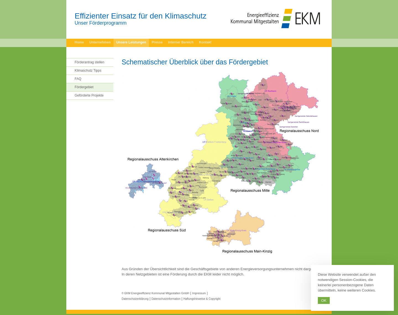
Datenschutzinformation (165, 298)
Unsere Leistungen (131, 42)
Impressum (199, 293)
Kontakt (205, 42)
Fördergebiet (84, 87)
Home (79, 42)
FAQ (78, 79)
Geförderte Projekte (89, 95)
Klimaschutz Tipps (88, 70)
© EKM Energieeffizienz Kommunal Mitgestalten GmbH (155, 293)
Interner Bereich (180, 42)
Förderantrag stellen (89, 62)
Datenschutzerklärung (135, 298)
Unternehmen (100, 42)
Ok (323, 300)
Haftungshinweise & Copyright (202, 298)
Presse (157, 42)
